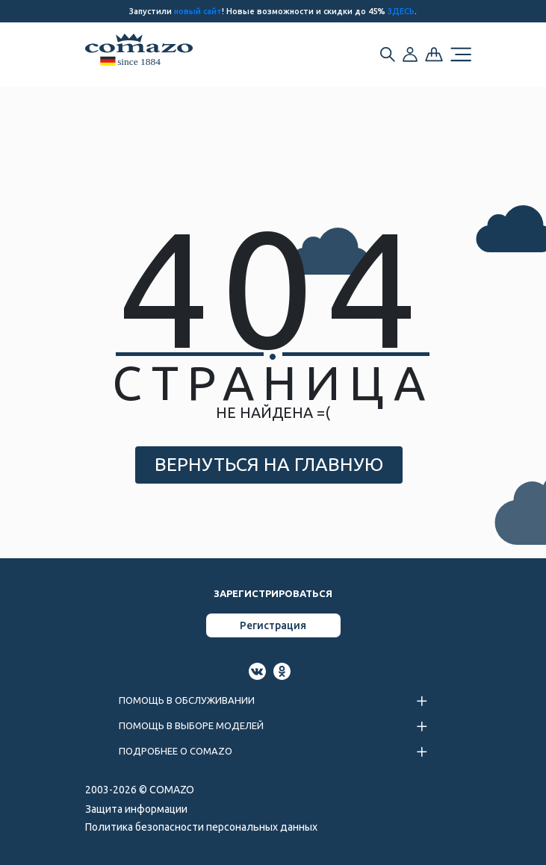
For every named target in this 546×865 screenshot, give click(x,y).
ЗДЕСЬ (401, 11)
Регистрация (273, 625)
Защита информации (136, 809)
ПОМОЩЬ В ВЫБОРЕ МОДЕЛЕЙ (191, 725)
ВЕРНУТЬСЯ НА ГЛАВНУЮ (269, 464)
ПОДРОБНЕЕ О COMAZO (175, 751)
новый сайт (198, 11)
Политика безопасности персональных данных (201, 827)
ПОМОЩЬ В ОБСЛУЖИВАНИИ (187, 700)
